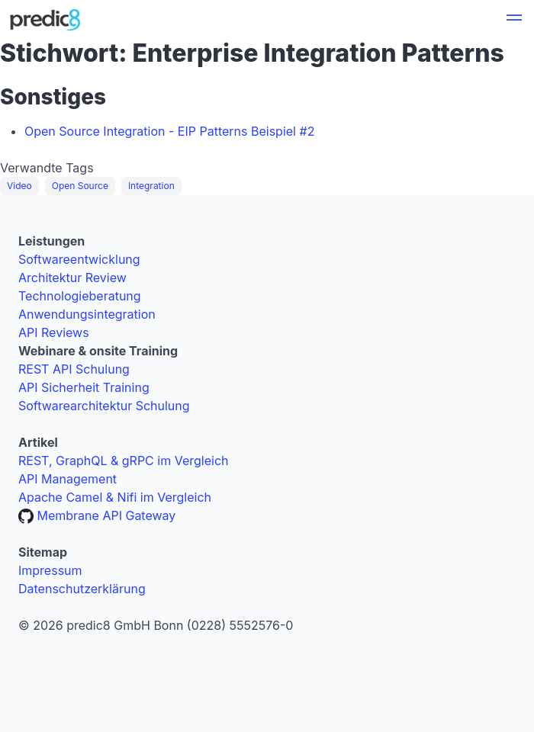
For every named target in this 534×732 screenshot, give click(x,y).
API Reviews (53, 332)
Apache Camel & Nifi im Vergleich (114, 497)
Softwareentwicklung (79, 259)
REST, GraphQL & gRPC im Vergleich (123, 460)
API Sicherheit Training (84, 387)
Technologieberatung (79, 295)
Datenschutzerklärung (82, 588)
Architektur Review (72, 277)
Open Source (80, 185)
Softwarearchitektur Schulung (104, 405)
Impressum (50, 570)
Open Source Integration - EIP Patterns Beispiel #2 (169, 131)
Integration (151, 185)
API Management (67, 478)
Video (19, 185)
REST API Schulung (74, 369)
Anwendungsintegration (87, 314)
